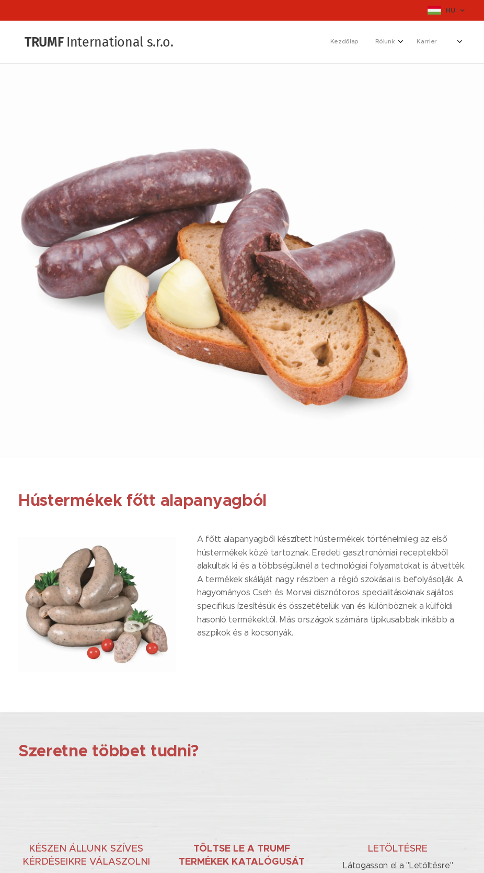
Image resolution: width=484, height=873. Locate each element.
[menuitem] (340, 42)
